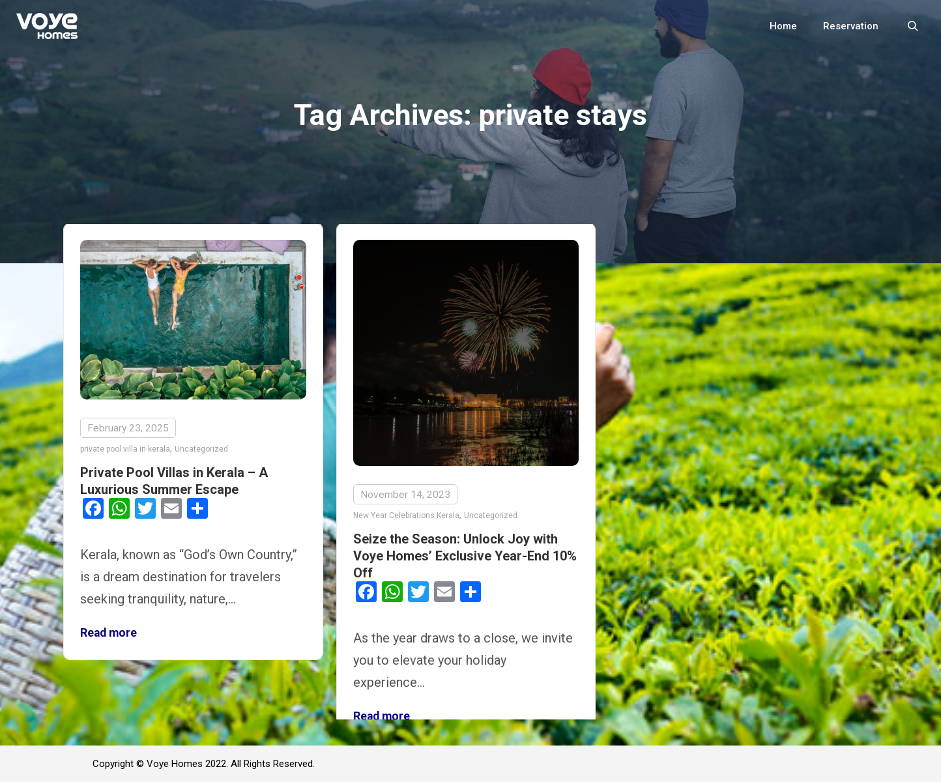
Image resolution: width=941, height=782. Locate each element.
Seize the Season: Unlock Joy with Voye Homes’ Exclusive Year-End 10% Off (465, 556)
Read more (108, 632)
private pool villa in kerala (125, 449)
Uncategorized (201, 449)
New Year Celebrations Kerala (406, 515)
